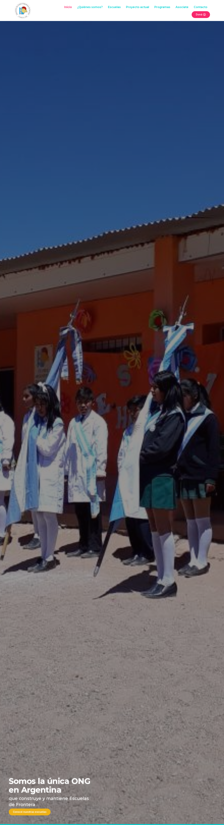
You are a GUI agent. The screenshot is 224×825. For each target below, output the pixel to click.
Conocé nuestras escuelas (29, 811)
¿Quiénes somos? (90, 7)
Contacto (200, 7)
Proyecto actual (137, 7)
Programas (162, 7)
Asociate (182, 7)
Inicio (68, 7)
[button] (4, 412)
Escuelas (114, 7)
